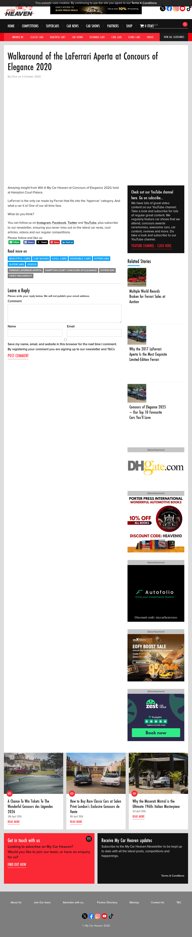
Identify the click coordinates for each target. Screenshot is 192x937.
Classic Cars (37, 37)
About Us (16, 902)
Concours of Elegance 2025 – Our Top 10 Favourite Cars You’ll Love (148, 412)
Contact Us (157, 902)
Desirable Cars (97, 37)
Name (12, 326)
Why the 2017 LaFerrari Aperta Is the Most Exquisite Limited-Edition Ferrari (146, 357)
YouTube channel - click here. (151, 245)
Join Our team (42, 902)
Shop (129, 26)
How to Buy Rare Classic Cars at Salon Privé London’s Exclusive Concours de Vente (92, 807)
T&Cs (111, 349)
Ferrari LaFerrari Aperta (25, 270)
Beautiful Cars (57, 37)
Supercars (52, 26)
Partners (113, 26)
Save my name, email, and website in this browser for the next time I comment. (62, 344)
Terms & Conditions (144, 3)
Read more (14, 822)
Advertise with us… (74, 902)
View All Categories (174, 37)
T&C (178, 902)
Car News (73, 26)
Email (71, 326)
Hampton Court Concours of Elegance (71, 270)
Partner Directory (107, 902)
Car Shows (93, 26)
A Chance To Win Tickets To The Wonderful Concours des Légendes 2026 (31, 807)
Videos (150, 37)
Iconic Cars (134, 37)
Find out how (17, 865)
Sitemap (134, 902)
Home (11, 26)
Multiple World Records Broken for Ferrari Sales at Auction (147, 296)
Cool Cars (117, 37)
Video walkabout (20, 275)
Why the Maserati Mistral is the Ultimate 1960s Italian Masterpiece (157, 804)
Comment (15, 301)
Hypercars (101, 258)
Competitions (30, 26)
